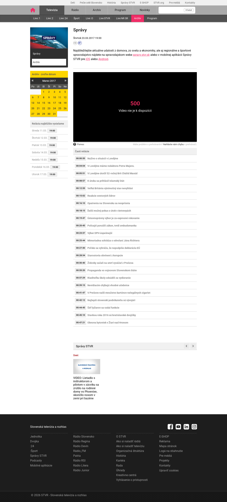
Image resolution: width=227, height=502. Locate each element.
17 (54, 102)
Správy (36, 53)
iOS (88, 59)
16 (49, 102)
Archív (137, 18)
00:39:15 (80, 285)
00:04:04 (80, 165)
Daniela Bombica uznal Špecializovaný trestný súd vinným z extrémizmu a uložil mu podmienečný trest (119, 386)
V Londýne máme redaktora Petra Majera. (110, 165)
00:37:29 (80, 277)
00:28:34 (80, 255)
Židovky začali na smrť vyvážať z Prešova (110, 262)
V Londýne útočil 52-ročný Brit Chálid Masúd (112, 173)
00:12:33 (80, 188)
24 (54, 108)
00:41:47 (80, 292)
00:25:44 (80, 240)
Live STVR (104, 18)
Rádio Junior (81, 470)
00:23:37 (80, 233)
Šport (77, 18)
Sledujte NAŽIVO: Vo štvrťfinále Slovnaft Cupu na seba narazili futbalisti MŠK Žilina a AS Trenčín (151, 386)
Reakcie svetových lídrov (101, 195)
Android (103, 59)
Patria (77, 455)
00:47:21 (80, 322)
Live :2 (49, 18)
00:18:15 (80, 210)
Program (152, 18)
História (111, 2)
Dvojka (34, 441)
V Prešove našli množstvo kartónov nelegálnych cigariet (118, 292)
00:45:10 (80, 315)
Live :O (89, 18)
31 (54, 113)
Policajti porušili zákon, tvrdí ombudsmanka (112, 225)
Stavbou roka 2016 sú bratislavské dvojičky (111, 315)
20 (32, 108)
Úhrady (120, 470)
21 (38, 108)
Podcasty (36, 460)
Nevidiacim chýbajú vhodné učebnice (108, 285)
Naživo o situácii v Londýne (102, 158)
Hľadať (189, 10)
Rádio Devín (80, 446)
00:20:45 (80, 225)
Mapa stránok (168, 446)
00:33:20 (80, 270)
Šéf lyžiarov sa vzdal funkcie (103, 307)
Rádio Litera (80, 465)
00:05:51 (80, 173)
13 (32, 102)
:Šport (34, 451)
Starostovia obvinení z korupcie (105, 255)
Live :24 (63, 18)
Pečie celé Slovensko (91, 2)
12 (65, 97)
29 (43, 113)
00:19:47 (80, 218)
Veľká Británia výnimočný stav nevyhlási (110, 188)
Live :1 (36, 18)
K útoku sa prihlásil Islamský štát (105, 180)
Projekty (164, 460)
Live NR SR (122, 18)
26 (65, 108)
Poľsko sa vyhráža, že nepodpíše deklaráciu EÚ (113, 248)
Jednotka (36, 436)
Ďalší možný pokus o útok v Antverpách (109, 210)
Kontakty (190, 2)
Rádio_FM (79, 451)
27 (32, 113)
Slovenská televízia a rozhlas (48, 426)
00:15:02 (80, 195)
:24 (32, 446)
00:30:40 (80, 262)
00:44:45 (80, 307)
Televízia (52, 10)
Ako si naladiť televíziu (130, 446)
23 (49, 108)
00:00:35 (80, 158)
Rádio (75, 10)
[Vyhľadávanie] (177, 10)
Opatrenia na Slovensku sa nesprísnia (108, 203)
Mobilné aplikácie (41, 465)
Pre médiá (175, 2)
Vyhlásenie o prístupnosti (132, 480)
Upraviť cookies (169, 470)
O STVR (121, 436)
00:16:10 (80, 203)
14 (38, 102)
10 (54, 97)
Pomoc (78, 144)
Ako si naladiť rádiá (128, 441)
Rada (119, 465)
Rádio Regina (81, 441)
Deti (73, 2)
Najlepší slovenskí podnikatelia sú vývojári (111, 300)
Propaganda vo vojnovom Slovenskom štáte (112, 270)
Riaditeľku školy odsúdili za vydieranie (109, 277)
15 (43, 102)
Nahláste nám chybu (173, 144)
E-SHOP (144, 2)
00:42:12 (80, 300)
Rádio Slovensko (83, 436)
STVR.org (159, 2)
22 (43, 108)
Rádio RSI (79, 460)
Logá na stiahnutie (171, 451)
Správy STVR (128, 2)
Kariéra (120, 460)
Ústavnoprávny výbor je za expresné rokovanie (113, 218)
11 (59, 97)
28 (38, 113)
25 (59, 108)
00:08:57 (80, 180)
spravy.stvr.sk (141, 54)
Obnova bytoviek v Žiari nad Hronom (107, 322)
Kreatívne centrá (126, 475)
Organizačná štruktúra (130, 451)
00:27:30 (80, 248)
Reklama (164, 441)
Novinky (145, 10)
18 (59, 102)
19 (65, 102)
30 (49, 113)
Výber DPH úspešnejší (99, 233)
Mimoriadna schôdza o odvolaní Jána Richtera (113, 240)
